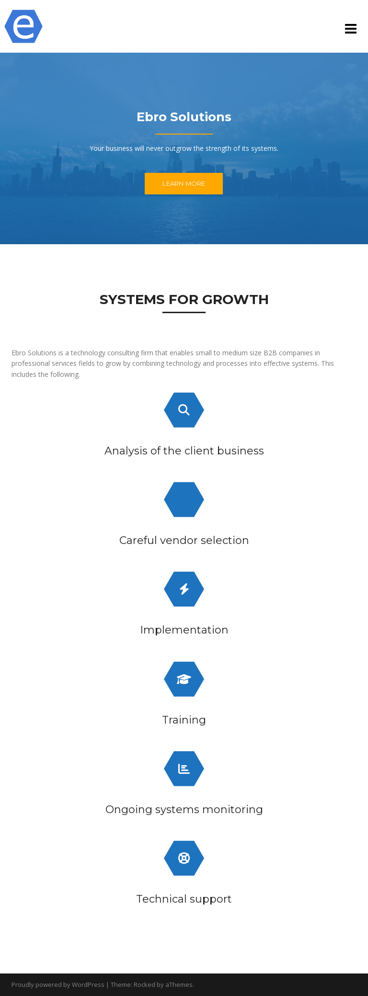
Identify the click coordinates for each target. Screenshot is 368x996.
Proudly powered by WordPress (58, 984)
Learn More (183, 183)
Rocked (144, 984)
